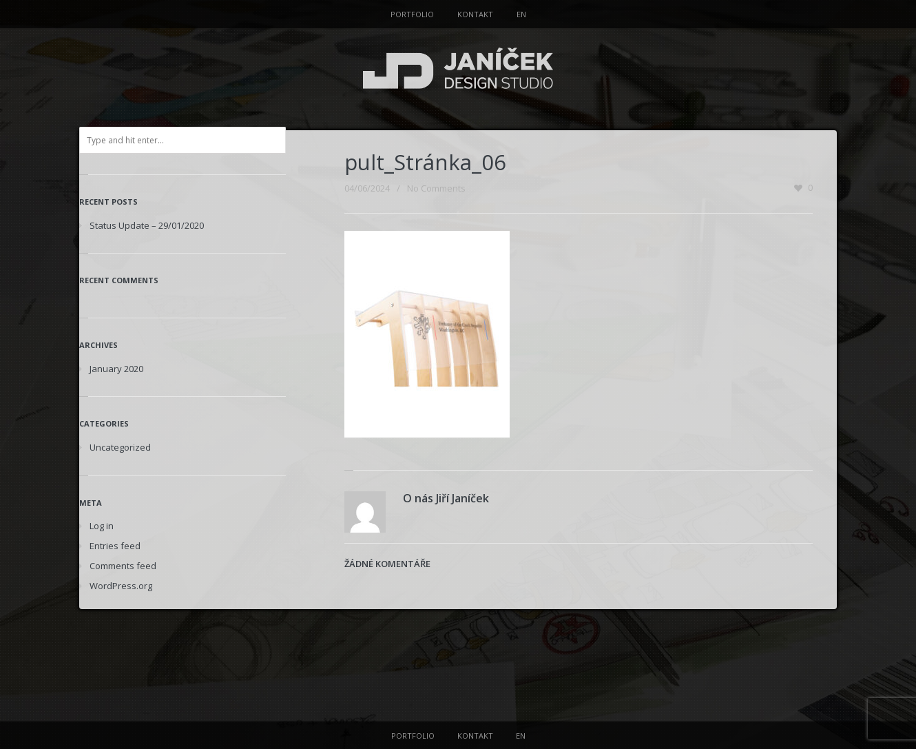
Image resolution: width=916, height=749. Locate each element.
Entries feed (115, 546)
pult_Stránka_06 (425, 161)
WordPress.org (121, 585)
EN (521, 14)
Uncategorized (120, 447)
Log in (102, 526)
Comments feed (123, 566)
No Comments (436, 188)
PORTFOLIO (412, 14)
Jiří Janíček (462, 498)
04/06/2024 (367, 188)
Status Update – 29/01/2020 (147, 225)
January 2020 (116, 368)
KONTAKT (475, 14)
